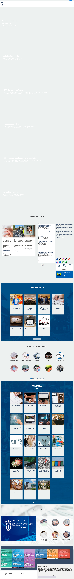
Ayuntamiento (37, 338)
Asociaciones (18, 564)
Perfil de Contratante (66, 527)
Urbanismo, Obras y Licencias (25, 360)
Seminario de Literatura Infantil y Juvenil (45, 231)
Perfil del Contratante (41, 556)
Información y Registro (14, 360)
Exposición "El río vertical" (42, 236)
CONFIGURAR (47, 576)
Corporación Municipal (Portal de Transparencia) (30, 308)
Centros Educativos (58, 448)
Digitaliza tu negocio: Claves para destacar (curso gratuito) (64, 227)
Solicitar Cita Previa (16, 405)
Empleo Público (30, 405)
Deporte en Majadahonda (48, 372)
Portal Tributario (43, 405)
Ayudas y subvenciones (66, 539)
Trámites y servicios (44, 527)
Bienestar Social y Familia (6, 250)
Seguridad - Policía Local (17, 251)
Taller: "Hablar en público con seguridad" (45, 247)
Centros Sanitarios (44, 448)
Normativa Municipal (16, 328)
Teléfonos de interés (30, 448)
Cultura (26, 246)
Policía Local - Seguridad (37, 372)
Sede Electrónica (6, 555)
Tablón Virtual (55, 527)
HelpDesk (29, 564)
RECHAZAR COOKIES (42, 576)
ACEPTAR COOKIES (53, 576)
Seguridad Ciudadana (30, 492)
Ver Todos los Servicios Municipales (37, 378)
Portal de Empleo (6, 564)
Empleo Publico (55, 539)
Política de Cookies (69, 575)
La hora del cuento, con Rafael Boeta (44, 259)
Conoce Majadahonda (44, 492)
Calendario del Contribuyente (44, 540)
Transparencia (52, 555)
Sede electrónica (23, 527)
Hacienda (37, 360)
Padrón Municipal (60, 372)
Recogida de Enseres (16, 492)
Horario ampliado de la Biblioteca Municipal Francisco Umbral (64, 231)
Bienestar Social (14, 372)
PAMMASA (44, 328)
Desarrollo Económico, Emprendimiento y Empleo (25, 373)
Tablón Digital (18, 555)
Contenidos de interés (37, 502)
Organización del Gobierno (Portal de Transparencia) (44, 308)
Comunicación (37, 280)
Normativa (64, 555)
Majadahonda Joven (60, 360)
